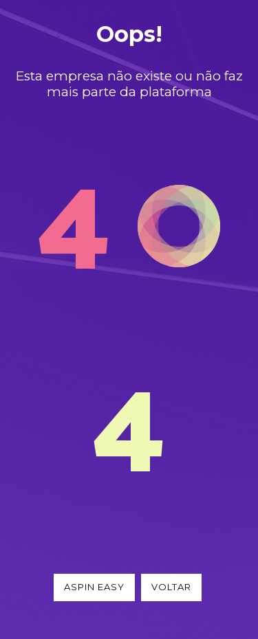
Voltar (171, 586)
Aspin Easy (94, 586)
